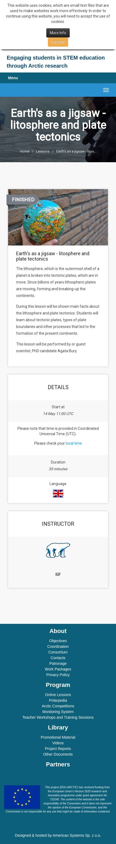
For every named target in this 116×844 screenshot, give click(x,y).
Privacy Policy (58, 675)
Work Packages (58, 669)
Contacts (58, 658)
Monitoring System (58, 712)
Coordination (58, 646)
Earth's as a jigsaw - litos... (76, 151)
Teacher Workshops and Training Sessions (58, 717)
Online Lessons (58, 695)
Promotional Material (58, 737)
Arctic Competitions (58, 706)
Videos (58, 743)
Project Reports (58, 748)
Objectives (58, 641)
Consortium (58, 652)
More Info (58, 33)
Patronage (58, 663)
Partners (58, 764)
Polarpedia (58, 700)
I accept (58, 42)
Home (24, 151)
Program (58, 685)
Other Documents (58, 754)
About (58, 631)
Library (58, 727)
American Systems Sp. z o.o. (77, 835)
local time (74, 443)
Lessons (43, 151)
